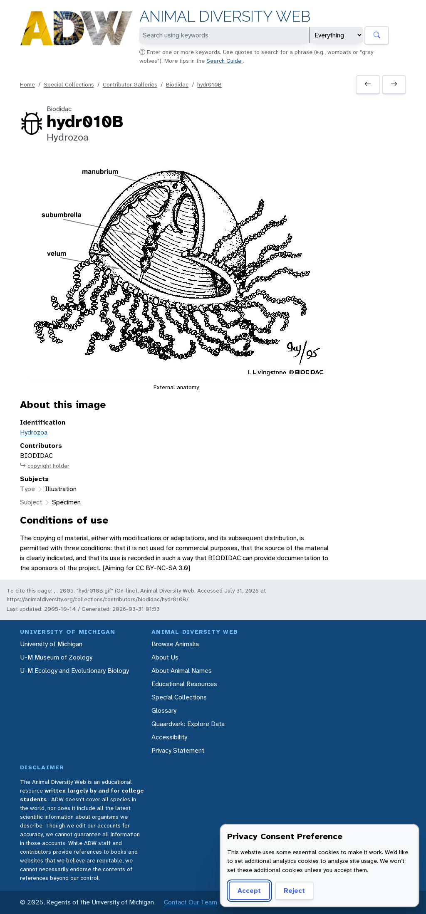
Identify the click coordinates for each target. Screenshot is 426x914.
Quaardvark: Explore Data (188, 723)
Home (27, 84)
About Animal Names (181, 670)
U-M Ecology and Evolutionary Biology (74, 670)
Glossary (163, 710)
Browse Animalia (175, 644)
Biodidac (177, 84)
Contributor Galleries (130, 84)
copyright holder (44, 466)
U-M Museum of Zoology (56, 657)
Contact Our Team (190, 902)
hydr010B (209, 84)
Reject (294, 890)
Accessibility (169, 737)
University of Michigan (51, 644)
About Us (164, 657)
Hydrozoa (33, 432)
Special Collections (69, 84)
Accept (249, 890)
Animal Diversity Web (224, 16)
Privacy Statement (177, 750)
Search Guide (224, 60)
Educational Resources (184, 683)
